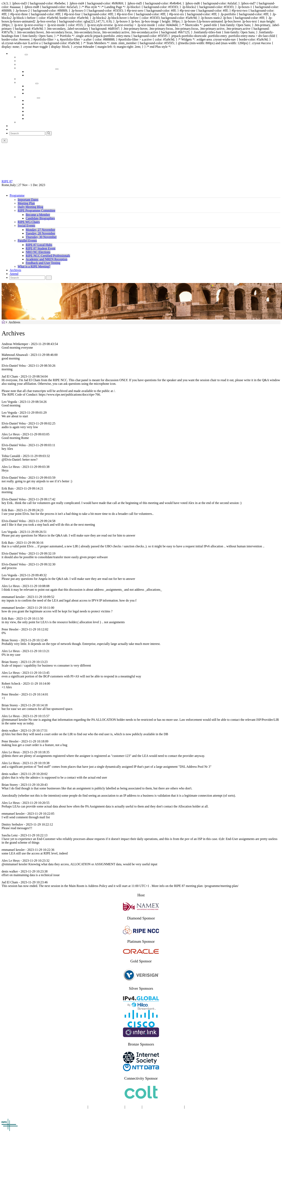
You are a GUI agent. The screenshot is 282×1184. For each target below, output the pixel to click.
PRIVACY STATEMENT (106, 1107)
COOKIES (133, 1107)
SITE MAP (79, 1107)
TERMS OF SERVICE (201, 1107)
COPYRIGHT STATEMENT (163, 1107)
